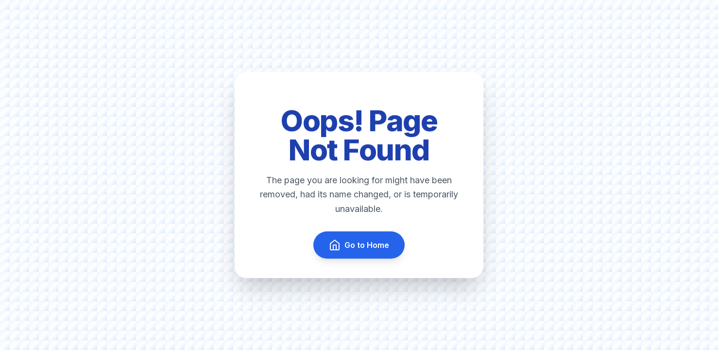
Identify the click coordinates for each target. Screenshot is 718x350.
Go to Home (359, 245)
